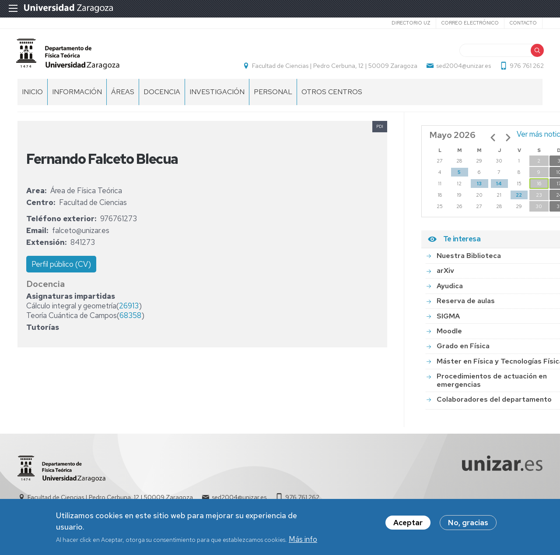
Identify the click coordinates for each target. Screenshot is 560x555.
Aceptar (408, 523)
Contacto (523, 23)
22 (519, 200)
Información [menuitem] (77, 96)
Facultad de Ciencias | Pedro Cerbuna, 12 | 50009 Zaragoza (333, 68)
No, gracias (468, 523)
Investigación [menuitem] (217, 96)
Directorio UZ (411, 23)
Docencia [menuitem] (162, 96)
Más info (303, 539)
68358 (130, 320)
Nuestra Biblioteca (469, 260)
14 (499, 188)
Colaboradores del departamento (494, 404)
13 (479, 188)
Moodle (449, 335)
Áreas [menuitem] (122, 96)
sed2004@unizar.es (462, 68)
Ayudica (450, 290)
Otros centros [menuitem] (331, 96)
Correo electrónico (470, 23)
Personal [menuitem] (273, 96)
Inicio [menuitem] (32, 96)
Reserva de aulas (466, 305)
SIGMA (448, 320)
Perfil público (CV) (61, 269)
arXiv (445, 275)
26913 (129, 310)
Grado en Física (463, 350)
